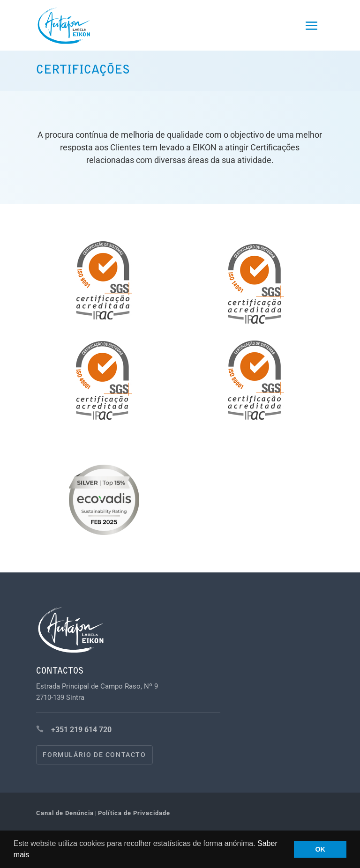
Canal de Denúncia (65, 812)
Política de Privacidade (134, 812)
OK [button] (320, 849)
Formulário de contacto (94, 754)
